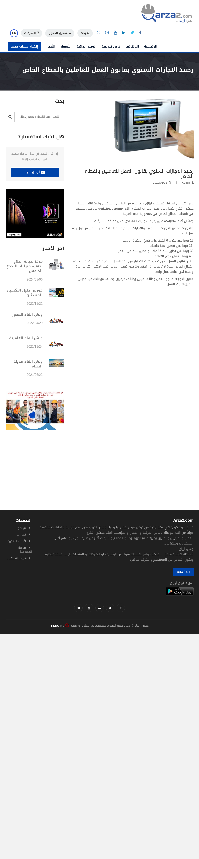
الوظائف (132, 46)
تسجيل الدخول (59, 33)
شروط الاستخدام (17, 558)
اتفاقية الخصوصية (25, 549)
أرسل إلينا (34, 172)
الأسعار (66, 46)
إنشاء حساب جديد (24, 46)
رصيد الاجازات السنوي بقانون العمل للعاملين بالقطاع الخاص (139, 173)
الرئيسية (150, 46)
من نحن (22, 528)
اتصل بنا (22, 534)
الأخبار (50, 46)
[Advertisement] (99, 480)
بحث (85, 33)
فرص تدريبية (111, 46)
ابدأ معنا (183, 572)
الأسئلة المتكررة (17, 541)
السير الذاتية (87, 46)
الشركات (31, 33)
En (14, 33)
